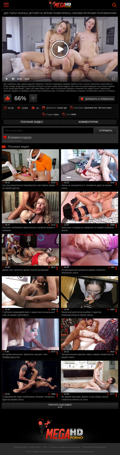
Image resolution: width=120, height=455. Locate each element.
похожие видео (32, 122)
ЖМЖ (73, 114)
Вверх (115, 449)
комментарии (88, 122)
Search (114, 5)
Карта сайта (35, 447)
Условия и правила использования (65, 447)
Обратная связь (21, 447)
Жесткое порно (104, 108)
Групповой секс (90, 108)
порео (56, 114)
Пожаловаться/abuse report (94, 447)
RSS (45, 447)
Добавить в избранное (99, 99)
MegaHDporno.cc (66, 5)
